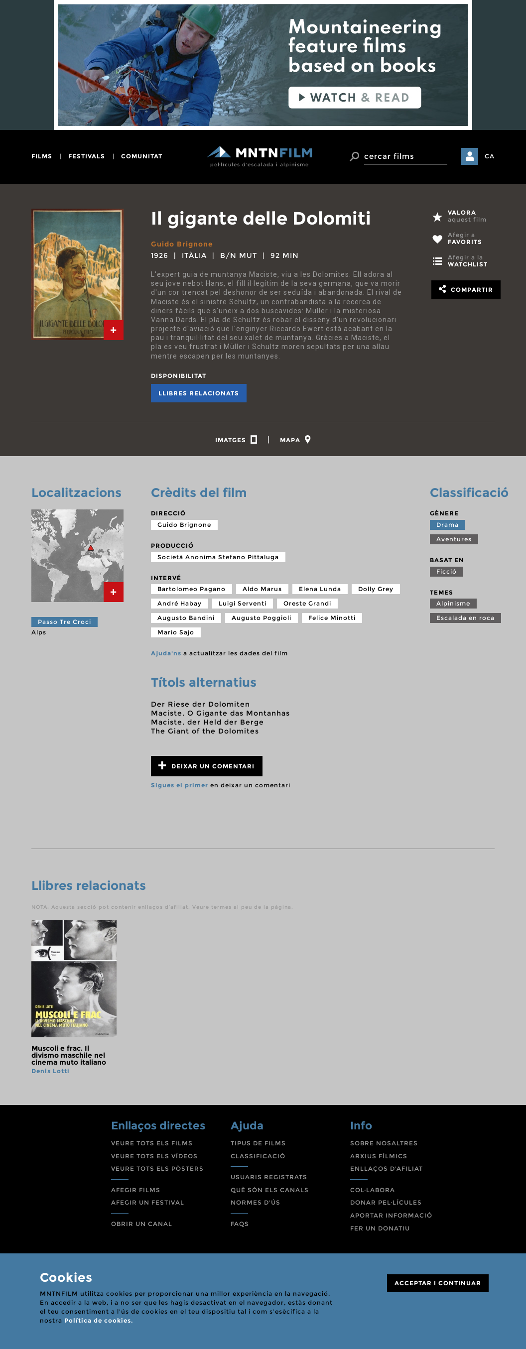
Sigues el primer (179, 785)
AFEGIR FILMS (135, 1190)
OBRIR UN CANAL (141, 1223)
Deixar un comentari (206, 765)
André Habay (179, 603)
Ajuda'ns (166, 653)
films (41, 156)
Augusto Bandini (186, 617)
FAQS (240, 1223)
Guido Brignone (182, 244)
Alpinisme (453, 603)
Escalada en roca (465, 617)
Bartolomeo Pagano (191, 589)
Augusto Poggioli (261, 617)
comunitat (141, 156)
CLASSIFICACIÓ (258, 1156)
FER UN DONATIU (380, 1228)
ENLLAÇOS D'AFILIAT (386, 1168)
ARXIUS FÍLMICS (378, 1156)
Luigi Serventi (242, 603)
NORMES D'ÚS (255, 1202)
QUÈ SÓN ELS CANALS (270, 1190)
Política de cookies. (98, 1320)
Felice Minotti (332, 617)
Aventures (454, 539)
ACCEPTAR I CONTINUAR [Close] (437, 1283)
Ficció (446, 571)
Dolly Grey (376, 589)
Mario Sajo (175, 632)
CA (490, 156)
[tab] (114, 330)
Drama (447, 524)
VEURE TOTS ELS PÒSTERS (157, 1168)
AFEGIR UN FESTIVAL (147, 1202)
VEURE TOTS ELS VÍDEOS (154, 1156)
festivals (86, 156)
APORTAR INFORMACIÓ (391, 1215)
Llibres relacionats (198, 393)
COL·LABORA (372, 1190)
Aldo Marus (262, 589)
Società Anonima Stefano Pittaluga (218, 557)
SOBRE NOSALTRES (384, 1143)
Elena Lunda (320, 589)
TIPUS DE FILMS (258, 1143)
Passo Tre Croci (64, 621)
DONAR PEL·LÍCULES (386, 1202)
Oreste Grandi (307, 603)
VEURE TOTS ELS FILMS (152, 1143)
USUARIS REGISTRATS (269, 1177)
